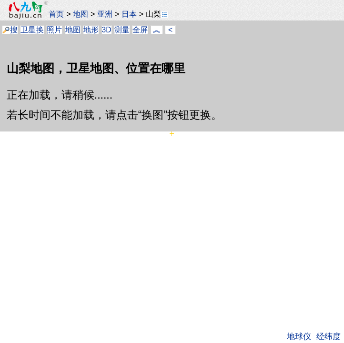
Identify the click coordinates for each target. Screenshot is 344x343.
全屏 (140, 30)
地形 (91, 30)
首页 (56, 14)
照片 (54, 30)
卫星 (28, 30)
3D (106, 30)
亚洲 (104, 14)
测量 (122, 30)
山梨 (157, 14)
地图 (80, 14)
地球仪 (299, 336)
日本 (129, 14)
